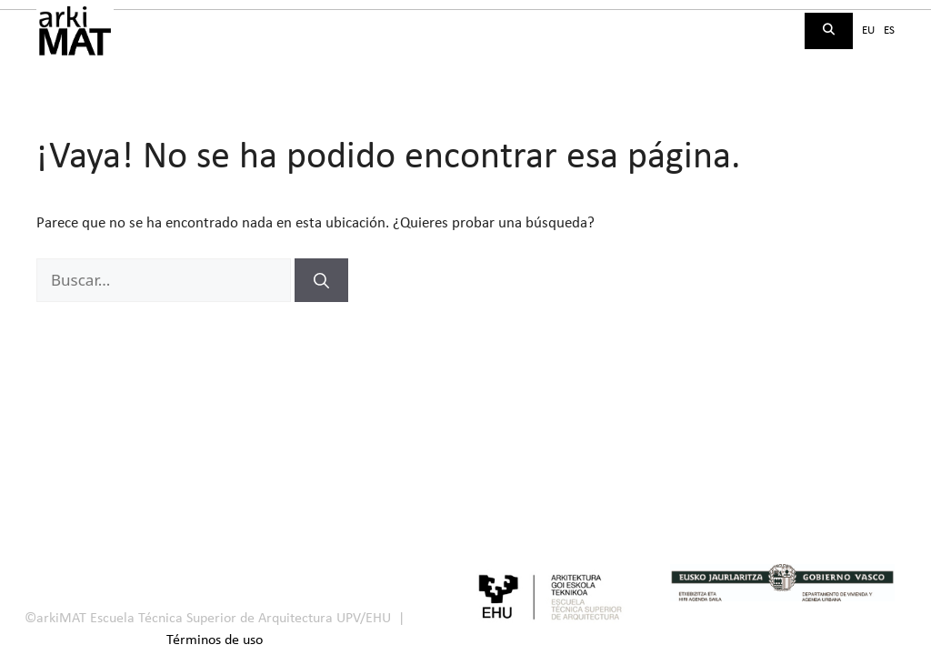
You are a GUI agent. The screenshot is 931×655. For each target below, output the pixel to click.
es (889, 30)
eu (868, 30)
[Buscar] (321, 280)
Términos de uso (214, 640)
